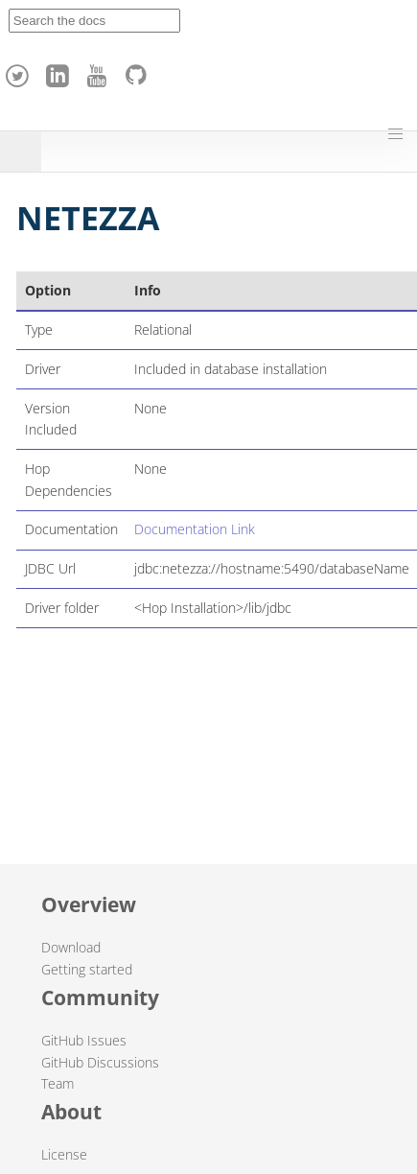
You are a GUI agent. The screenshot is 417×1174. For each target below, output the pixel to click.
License (64, 1154)
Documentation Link (194, 529)
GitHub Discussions (100, 1062)
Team (57, 1083)
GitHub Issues (84, 1040)
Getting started (86, 969)
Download (71, 947)
